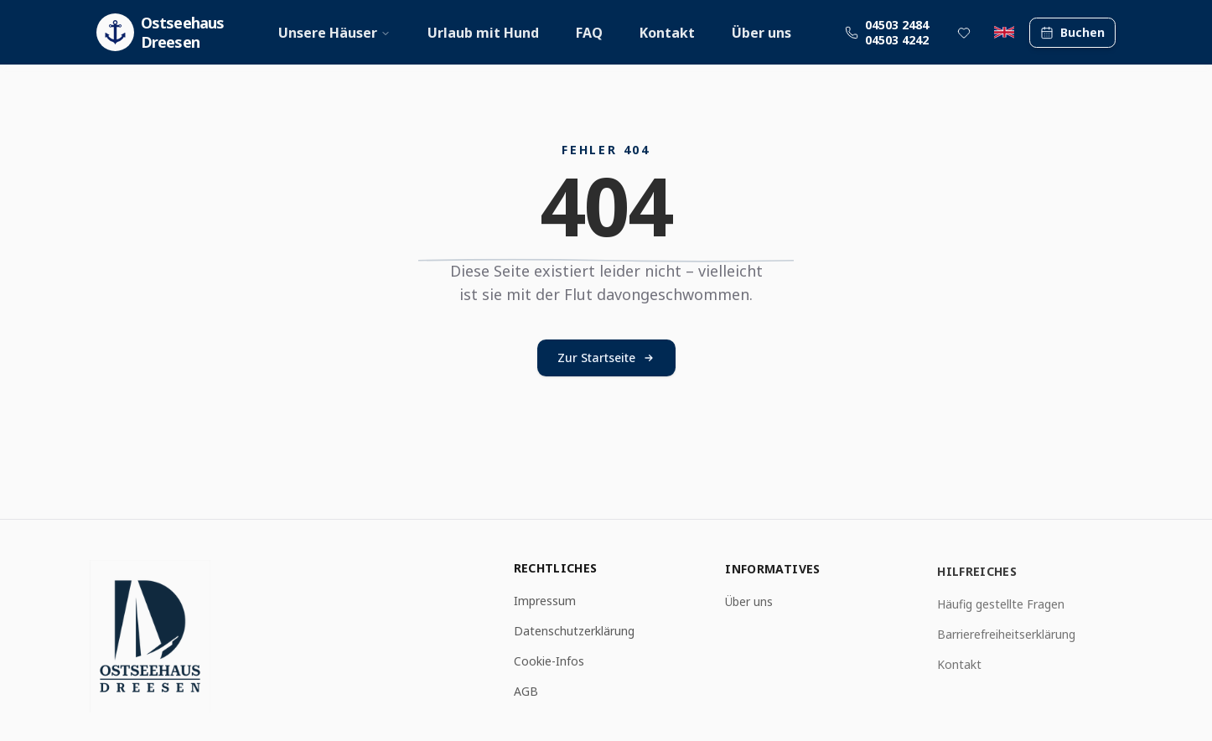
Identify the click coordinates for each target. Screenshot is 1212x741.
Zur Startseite (606, 357)
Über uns (761, 32)
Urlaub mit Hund (483, 32)
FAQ (589, 32)
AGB (526, 692)
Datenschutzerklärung (574, 632)
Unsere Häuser (334, 32)
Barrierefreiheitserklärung (1006, 637)
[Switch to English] (1004, 33)
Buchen (1072, 32)
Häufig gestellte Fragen (1000, 606)
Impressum (545, 601)
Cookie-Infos (549, 662)
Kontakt (667, 32)
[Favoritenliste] (964, 33)
